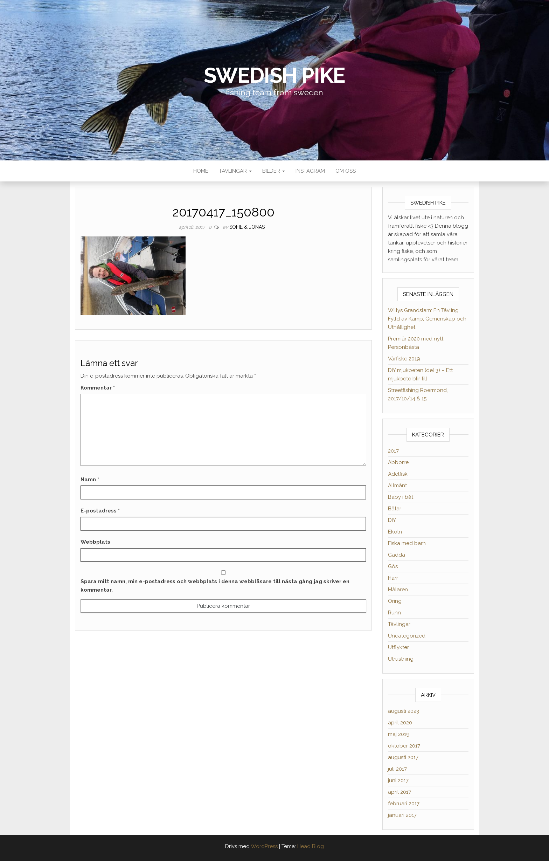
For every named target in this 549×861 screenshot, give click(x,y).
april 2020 (400, 722)
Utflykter (398, 647)
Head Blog (310, 846)
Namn (90, 479)
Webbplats (95, 542)
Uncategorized (406, 636)
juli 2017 (397, 769)
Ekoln (395, 532)
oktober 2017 (404, 746)
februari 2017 (403, 803)
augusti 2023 (403, 711)
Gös (393, 566)
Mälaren (398, 589)
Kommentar (98, 388)
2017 (393, 451)
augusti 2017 (403, 757)
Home (200, 171)
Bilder (273, 171)
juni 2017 (398, 780)
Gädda (396, 555)
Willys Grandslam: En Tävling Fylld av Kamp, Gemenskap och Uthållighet (427, 318)
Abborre (398, 462)
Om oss (345, 171)
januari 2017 (402, 815)
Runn (394, 612)
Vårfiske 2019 (404, 359)
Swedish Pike (275, 75)
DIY (392, 520)
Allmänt (397, 485)
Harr (393, 578)
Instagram (310, 171)
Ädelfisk (398, 474)
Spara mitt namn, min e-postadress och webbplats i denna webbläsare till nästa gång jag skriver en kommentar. (215, 585)
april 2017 (399, 792)
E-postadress (100, 511)
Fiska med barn (407, 543)
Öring (395, 601)
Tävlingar (235, 171)
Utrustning (401, 659)
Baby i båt (400, 497)
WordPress (264, 846)
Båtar (394, 508)
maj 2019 (399, 734)
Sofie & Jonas (247, 227)
